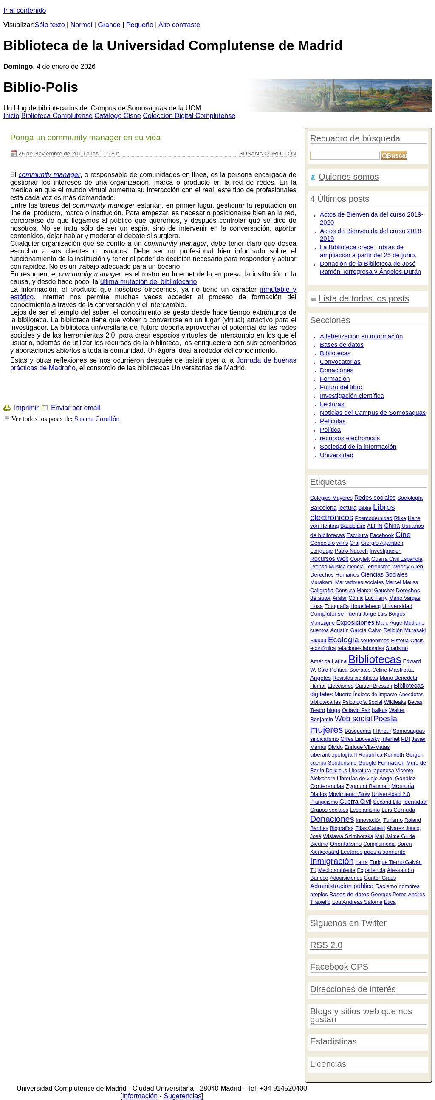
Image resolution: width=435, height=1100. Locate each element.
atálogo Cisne (117, 115)
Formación (335, 378)
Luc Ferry (376, 598)
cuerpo (318, 763)
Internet (390, 739)
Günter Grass (380, 878)
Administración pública (342, 885)
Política (330, 429)
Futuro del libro (341, 387)
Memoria (402, 785)
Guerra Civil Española (396, 559)
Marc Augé (389, 622)
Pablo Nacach (351, 551)
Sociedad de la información (358, 446)
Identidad (415, 802)
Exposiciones (355, 622)
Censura (345, 591)
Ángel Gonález (397, 778)
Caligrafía (321, 590)
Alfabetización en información (361, 336)
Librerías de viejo (357, 779)
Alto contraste (179, 24)
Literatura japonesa (371, 771)
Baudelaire (352, 526)
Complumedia (379, 844)
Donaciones (336, 370)
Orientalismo (346, 844)
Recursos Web (329, 558)
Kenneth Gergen (404, 755)
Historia (400, 641)
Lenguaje (321, 551)
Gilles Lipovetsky (360, 739)
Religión (393, 630)
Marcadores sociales (359, 582)
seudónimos (374, 641)
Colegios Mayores (331, 498)
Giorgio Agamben (382, 543)
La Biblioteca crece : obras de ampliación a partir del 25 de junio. (368, 251)
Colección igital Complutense (189, 115)
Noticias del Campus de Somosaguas (373, 412)
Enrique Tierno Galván (396, 862)
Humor (318, 686)
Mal (379, 836)
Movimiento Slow (349, 794)
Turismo (393, 820)
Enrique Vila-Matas (367, 747)
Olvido (335, 747)
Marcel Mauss (401, 582)
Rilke (400, 518)
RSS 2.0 (326, 945)
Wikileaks (395, 702)
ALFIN (375, 526)
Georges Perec (389, 894)
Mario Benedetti (398, 678)
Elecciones (340, 686)
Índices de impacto (375, 695)
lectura (347, 507)
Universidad (336, 455)
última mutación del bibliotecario (148, 281)
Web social (353, 719)
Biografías (341, 828)
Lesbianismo (365, 810)
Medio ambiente (337, 870)
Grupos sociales (329, 810)
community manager (49, 174)
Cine (403, 534)
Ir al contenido (24, 10)
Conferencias (327, 786)
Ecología (343, 639)
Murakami (321, 582)
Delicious (336, 771)
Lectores (352, 852)
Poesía (385, 719)
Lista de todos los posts (364, 298)
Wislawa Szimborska (348, 836)
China (392, 525)
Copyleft (360, 559)
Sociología (410, 498)
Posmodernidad (373, 518)
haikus (379, 710)
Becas (415, 702)
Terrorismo (377, 567)
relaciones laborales (360, 648)
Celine (379, 670)
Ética (389, 902)
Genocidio (322, 543)
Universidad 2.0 (390, 794)
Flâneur (382, 731)
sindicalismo (324, 739)
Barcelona (323, 507)
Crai (354, 543)
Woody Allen (407, 566)
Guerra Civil (355, 801)
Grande (109, 24)
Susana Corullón (96, 418)
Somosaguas (409, 731)
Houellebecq (365, 606)
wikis (342, 543)
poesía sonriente (385, 852)
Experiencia (371, 870)
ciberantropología (331, 754)
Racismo (386, 886)
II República (368, 755)
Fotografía (337, 606)
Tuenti (353, 613)
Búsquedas (358, 731)
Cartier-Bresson (374, 686)
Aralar (340, 598)
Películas (333, 421)
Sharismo (397, 648)
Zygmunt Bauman (368, 786)
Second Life (387, 802)
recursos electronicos (350, 438)
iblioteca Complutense (57, 115)
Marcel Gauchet (375, 591)
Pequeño (139, 24)
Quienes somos (349, 176)
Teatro (317, 710)
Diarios (318, 794)
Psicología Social (362, 702)
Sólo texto (50, 24)
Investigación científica (352, 395)
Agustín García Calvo (356, 630)
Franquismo (324, 802)
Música (337, 567)
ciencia (355, 567)
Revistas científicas (355, 678)
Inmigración (332, 861)
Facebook (382, 535)
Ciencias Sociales (384, 574)
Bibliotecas (335, 353)
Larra (361, 862)
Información (140, 1096)
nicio (11, 115)
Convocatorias (340, 361)
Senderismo (342, 763)
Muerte (343, 694)
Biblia (364, 508)
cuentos (319, 630)
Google (367, 763)
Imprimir (26, 407)
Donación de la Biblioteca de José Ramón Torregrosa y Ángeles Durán (370, 267)
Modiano (414, 623)
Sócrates (359, 670)
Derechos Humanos (334, 574)
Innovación (368, 820)
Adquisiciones (346, 878)
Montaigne (322, 623)
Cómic (356, 598)
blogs (333, 710)
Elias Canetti (370, 828)
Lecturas (332, 404)
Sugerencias (182, 1096)
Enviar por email (75, 407)
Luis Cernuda (398, 810)
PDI (405, 739)
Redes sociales (375, 497)
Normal (82, 24)
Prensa (318, 566)
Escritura (357, 535)
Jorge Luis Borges (384, 614)
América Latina (328, 661)
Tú (313, 870)
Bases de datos (342, 344)
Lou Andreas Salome (357, 902)
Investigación (385, 551)
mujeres (326, 729)
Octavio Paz (356, 710)
